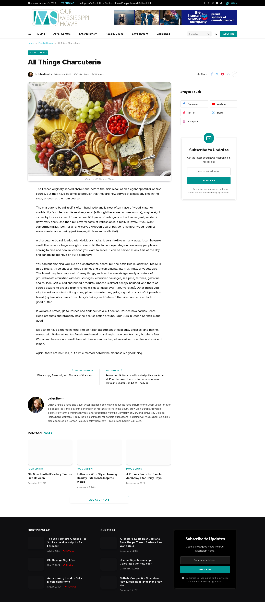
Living (41, 33)
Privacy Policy (210, 192)
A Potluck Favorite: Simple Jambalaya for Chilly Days (144, 476)
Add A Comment (99, 500)
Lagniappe (163, 33)
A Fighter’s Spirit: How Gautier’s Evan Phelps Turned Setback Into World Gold (118, 3)
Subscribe (228, 34)
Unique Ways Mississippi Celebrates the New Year (136, 562)
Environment (140, 33)
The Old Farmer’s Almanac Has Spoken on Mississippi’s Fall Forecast (67, 542)
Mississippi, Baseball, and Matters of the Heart (64, 375)
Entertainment (88, 33)
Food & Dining (115, 33)
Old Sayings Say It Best (61, 560)
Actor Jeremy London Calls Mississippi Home (64, 580)
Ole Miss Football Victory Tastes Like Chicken (50, 476)
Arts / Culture (62, 33)
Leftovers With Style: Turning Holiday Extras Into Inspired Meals (97, 477)
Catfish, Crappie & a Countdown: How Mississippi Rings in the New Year (141, 582)
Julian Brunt (44, 74)
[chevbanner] (175, 24)
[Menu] (30, 33)
